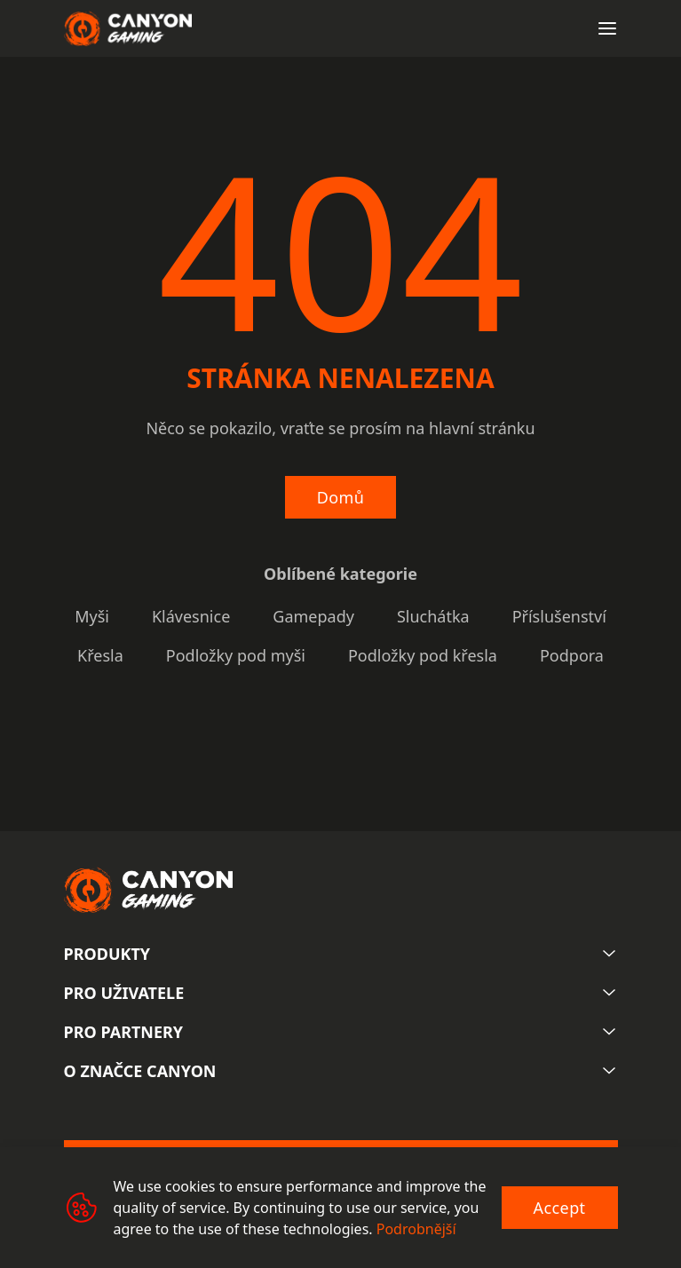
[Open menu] (607, 28)
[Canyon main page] (128, 28)
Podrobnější (416, 1229)
